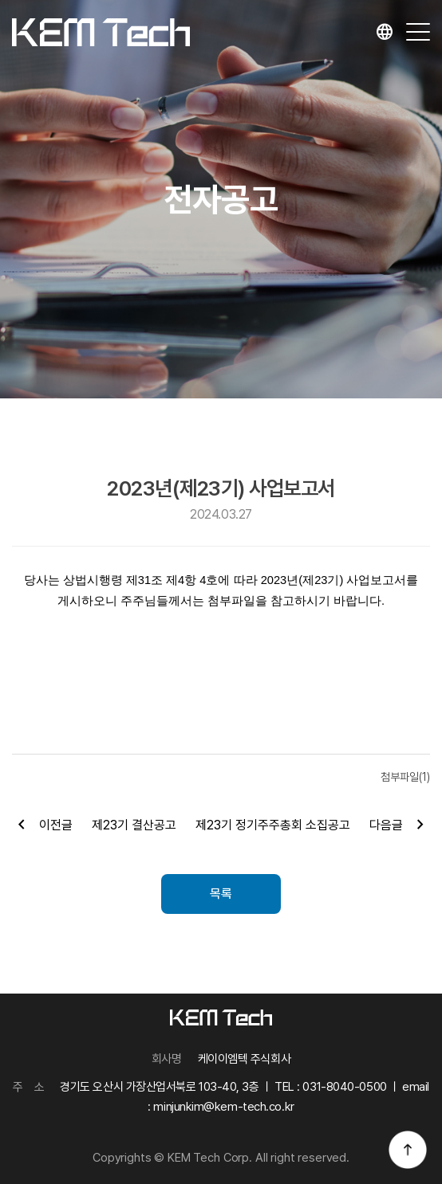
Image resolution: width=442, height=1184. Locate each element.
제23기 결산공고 (134, 825)
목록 (221, 893)
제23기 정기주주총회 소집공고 (272, 825)
